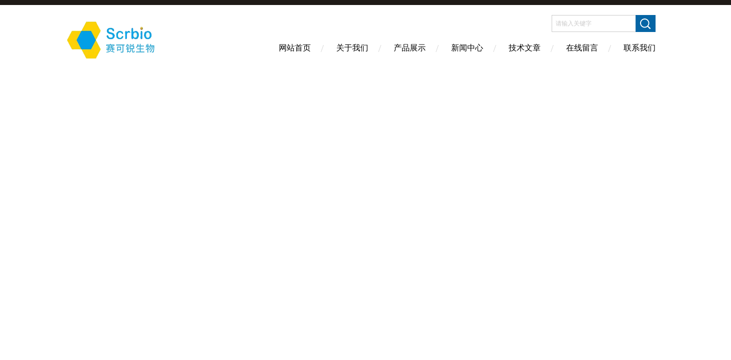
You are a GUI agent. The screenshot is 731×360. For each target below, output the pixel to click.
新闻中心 (467, 48)
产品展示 (410, 48)
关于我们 (352, 48)
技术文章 (525, 48)
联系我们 (640, 48)
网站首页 (295, 48)
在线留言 (582, 48)
